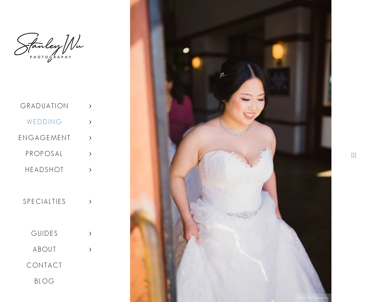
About (45, 249)
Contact (44, 265)
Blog (44, 281)
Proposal (44, 153)
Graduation (44, 105)
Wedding (44, 121)
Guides (44, 233)
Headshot (44, 169)
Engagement (44, 137)
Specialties (44, 201)
